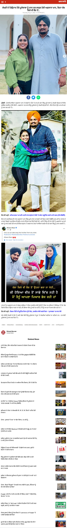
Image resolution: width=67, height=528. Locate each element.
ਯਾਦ (53, 324)
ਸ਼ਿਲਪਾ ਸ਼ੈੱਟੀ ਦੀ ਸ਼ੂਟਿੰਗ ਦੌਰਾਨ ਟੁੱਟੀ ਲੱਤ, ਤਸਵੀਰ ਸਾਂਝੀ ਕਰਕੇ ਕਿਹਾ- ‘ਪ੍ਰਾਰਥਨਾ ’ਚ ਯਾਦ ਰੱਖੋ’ (36, 311)
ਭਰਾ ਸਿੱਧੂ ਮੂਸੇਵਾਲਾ (59, 324)
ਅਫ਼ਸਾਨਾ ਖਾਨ (47, 324)
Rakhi (3, 324)
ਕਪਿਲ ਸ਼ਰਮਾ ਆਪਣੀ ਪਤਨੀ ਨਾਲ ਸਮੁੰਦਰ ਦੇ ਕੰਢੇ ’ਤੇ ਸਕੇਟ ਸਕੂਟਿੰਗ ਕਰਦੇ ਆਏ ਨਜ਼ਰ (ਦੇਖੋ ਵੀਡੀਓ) (37, 215)
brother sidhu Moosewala (31, 324)
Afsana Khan (10, 324)
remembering (19, 324)
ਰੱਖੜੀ (41, 324)
